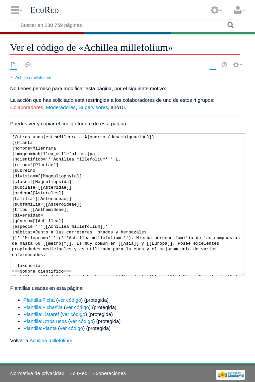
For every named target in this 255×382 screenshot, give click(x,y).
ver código (69, 300)
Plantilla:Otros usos (45, 321)
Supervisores (93, 107)
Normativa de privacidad (37, 373)
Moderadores (61, 107)
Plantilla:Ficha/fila (42, 307)
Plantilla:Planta (39, 328)
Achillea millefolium (33, 77)
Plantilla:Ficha (39, 300)
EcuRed (44, 10)
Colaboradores (26, 107)
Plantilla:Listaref (41, 314)
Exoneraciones (109, 373)
